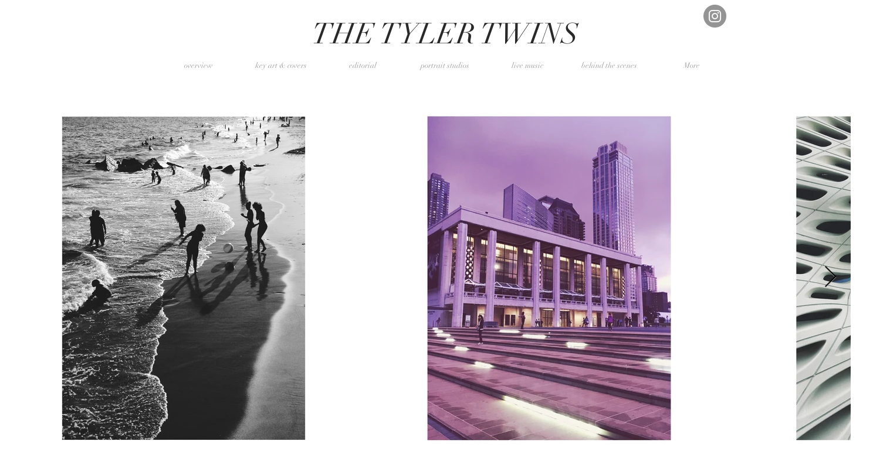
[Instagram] (714, 16)
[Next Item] (830, 277)
